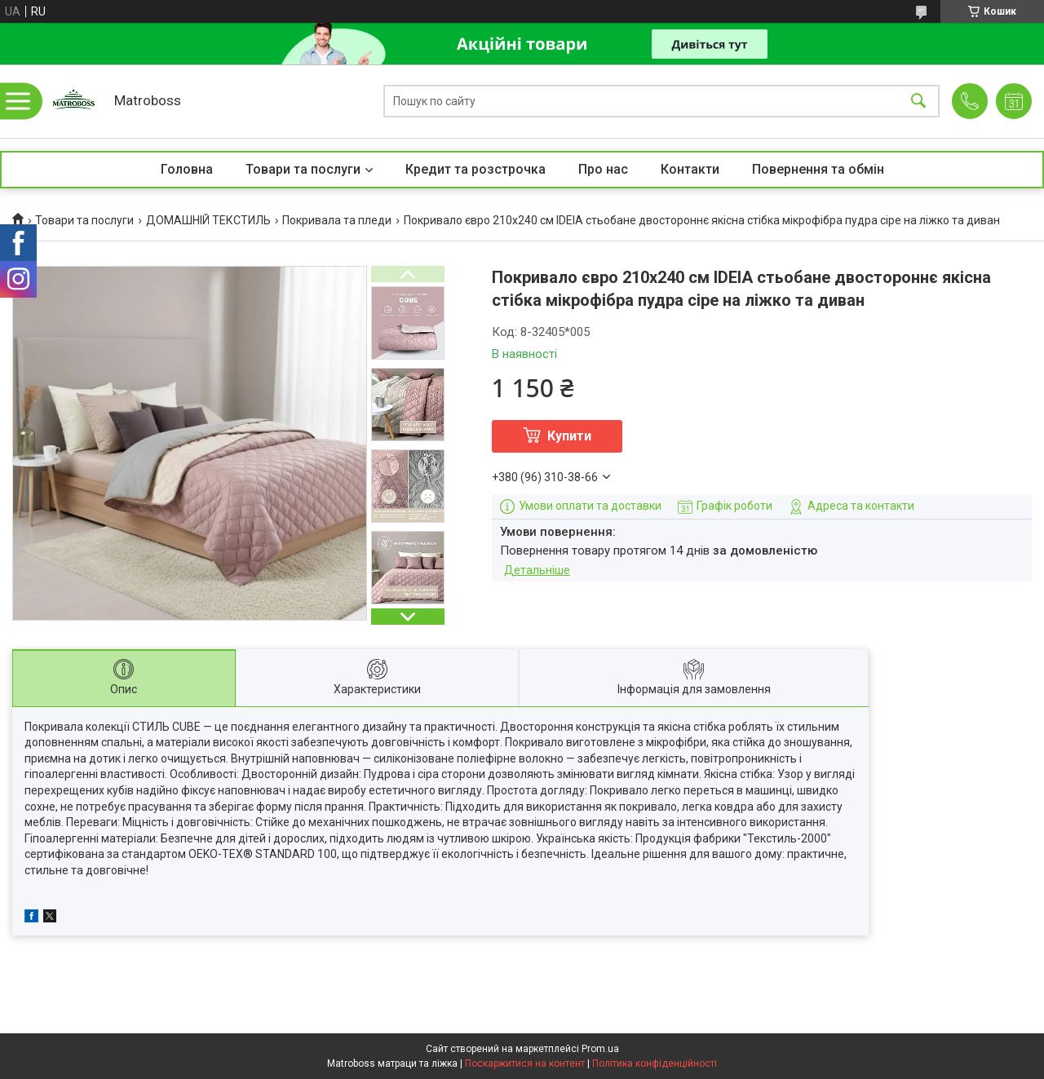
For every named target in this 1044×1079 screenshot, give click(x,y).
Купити (569, 436)
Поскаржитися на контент (525, 1063)
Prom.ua (600, 1049)
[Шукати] (918, 101)
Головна (187, 169)
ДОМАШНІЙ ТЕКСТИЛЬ (208, 220)
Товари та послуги (303, 169)
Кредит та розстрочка (475, 169)
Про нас (603, 169)
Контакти (690, 169)
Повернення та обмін (818, 169)
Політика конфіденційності (654, 1063)
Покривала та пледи (337, 220)
